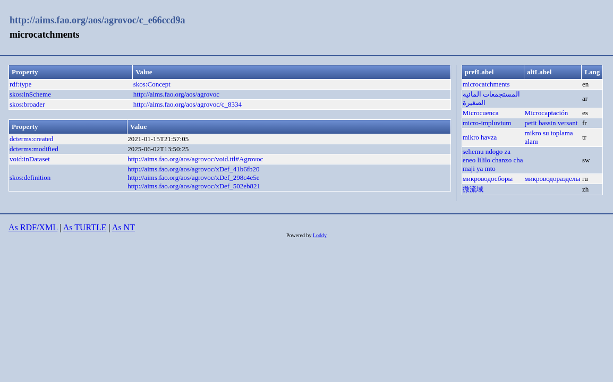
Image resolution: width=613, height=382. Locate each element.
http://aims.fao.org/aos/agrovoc (176, 94)
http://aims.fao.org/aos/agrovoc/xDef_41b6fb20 (193, 169)
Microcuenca (481, 113)
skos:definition (30, 177)
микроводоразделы (553, 179)
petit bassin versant (551, 123)
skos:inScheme (30, 94)
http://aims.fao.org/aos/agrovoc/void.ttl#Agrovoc (195, 159)
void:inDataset (30, 159)
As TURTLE (85, 227)
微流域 (473, 189)
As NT (123, 227)
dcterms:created (31, 139)
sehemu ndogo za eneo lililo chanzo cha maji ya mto (493, 159)
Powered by (299, 235)
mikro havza (480, 137)
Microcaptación (546, 113)
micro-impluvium (487, 123)
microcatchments (486, 84)
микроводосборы (488, 179)
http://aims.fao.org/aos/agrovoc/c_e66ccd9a (97, 20)
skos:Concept (152, 84)
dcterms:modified (34, 149)
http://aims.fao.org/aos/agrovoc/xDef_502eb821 (193, 186)
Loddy (320, 235)
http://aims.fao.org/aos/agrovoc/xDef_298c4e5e (193, 177)
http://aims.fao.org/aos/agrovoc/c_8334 (187, 104)
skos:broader (27, 104)
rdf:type (20, 84)
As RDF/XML (32, 227)
